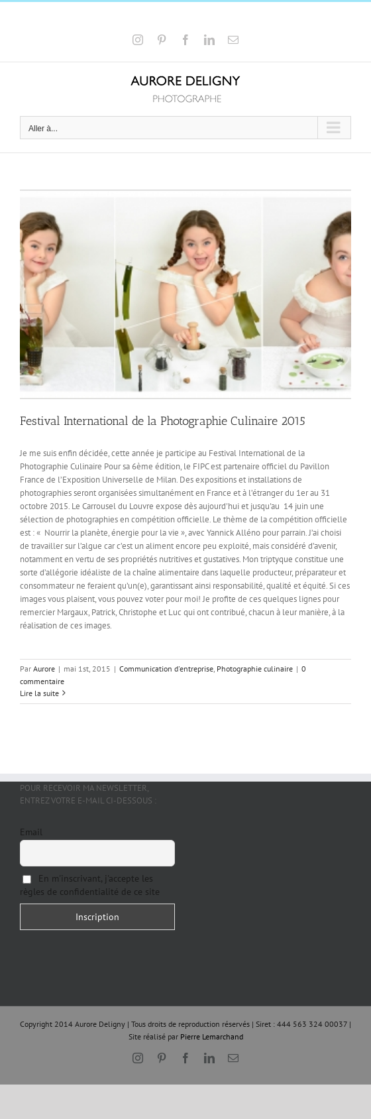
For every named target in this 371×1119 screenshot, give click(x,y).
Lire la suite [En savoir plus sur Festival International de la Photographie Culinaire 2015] (39, 693)
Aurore (44, 669)
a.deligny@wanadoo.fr (223, 18)
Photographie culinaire (255, 669)
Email (31, 832)
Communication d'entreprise (166, 669)
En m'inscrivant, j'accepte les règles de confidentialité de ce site (90, 885)
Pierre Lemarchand (211, 1036)
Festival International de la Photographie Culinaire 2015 (162, 421)
